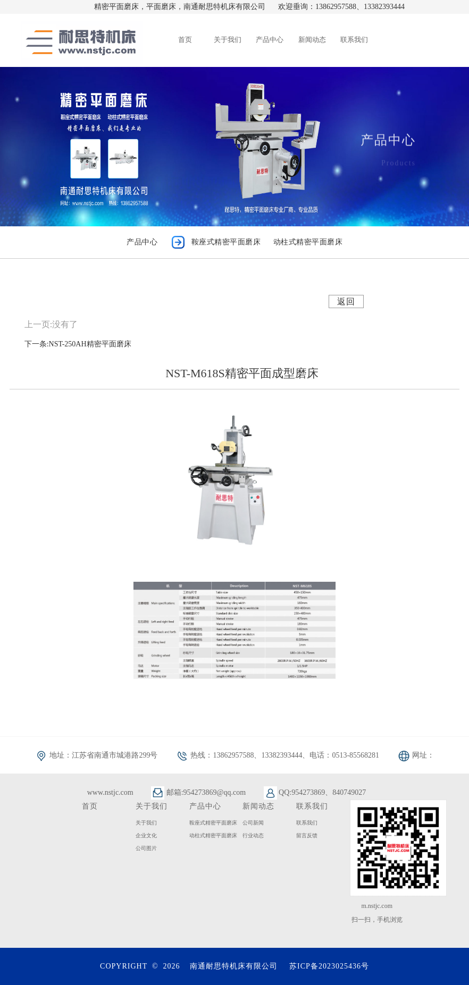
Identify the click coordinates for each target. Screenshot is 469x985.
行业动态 (253, 835)
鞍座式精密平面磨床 (213, 823)
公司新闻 (253, 823)
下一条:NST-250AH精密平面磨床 (77, 344)
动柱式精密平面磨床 (213, 835)
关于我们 (146, 823)
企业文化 (146, 835)
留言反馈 (306, 835)
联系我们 (306, 823)
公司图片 (146, 848)
